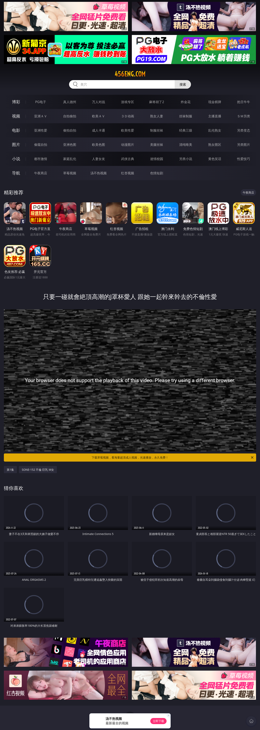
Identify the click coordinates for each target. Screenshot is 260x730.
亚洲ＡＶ (40, 116)
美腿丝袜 (156, 144)
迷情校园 (156, 159)
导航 (16, 173)
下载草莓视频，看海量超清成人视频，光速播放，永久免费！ (173, 457)
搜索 (183, 84)
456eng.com (130, 74)
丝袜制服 (185, 116)
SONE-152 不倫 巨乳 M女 (38, 470)
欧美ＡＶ (98, 116)
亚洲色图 (69, 144)
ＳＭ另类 (243, 116)
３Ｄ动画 (127, 116)
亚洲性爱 (40, 130)
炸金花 (186, 102)
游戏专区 (127, 102)
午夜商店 (40, 173)
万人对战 (98, 102)
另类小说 (185, 159)
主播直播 (214, 116)
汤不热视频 (98, 173)
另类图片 (243, 144)
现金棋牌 (214, 102)
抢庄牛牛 (243, 102)
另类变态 (243, 130)
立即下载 (158, 721)
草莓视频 (69, 173)
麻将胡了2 (156, 102)
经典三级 (185, 130)
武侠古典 (127, 159)
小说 (16, 158)
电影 (16, 130)
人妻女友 (98, 159)
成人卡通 (98, 130)
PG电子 (40, 102)
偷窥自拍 (40, 144)
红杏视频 (127, 173)
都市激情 (40, 159)
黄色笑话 (214, 159)
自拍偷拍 (69, 116)
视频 (16, 116)
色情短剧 (156, 173)
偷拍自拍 (69, 130)
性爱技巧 (243, 159)
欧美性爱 (127, 130)
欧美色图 (98, 144)
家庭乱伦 (69, 159)
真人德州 (69, 102)
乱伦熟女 (214, 130)
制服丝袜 (156, 130)
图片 (16, 144)
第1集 (10, 470)
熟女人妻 (156, 116)
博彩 (16, 102)
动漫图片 (127, 144)
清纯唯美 (185, 144)
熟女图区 (214, 144)
